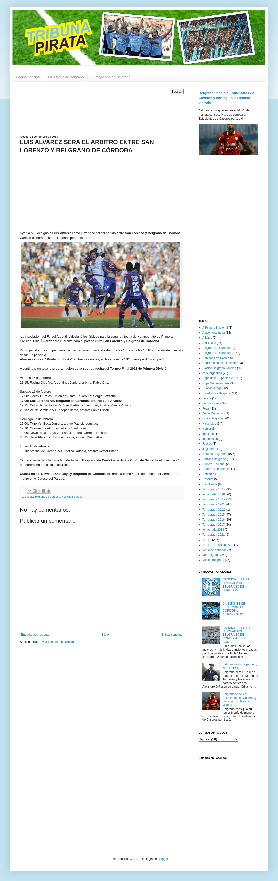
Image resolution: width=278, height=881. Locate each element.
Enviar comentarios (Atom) (56, 642)
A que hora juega (213, 332)
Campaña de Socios (215, 358)
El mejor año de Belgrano (111, 77)
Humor (206, 428)
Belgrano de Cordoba (47, 496)
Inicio (105, 634)
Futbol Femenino (213, 413)
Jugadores (209, 449)
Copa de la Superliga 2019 (220, 378)
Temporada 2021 (213, 534)
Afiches (207, 337)
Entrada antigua (171, 634)
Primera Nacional (213, 464)
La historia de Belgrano (66, 77)
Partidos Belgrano (214, 459)
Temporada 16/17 (213, 489)
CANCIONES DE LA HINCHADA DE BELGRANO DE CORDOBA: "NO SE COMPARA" (236, 635)
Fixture (206, 398)
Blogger (163, 859)
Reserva (207, 479)
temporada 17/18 (213, 494)
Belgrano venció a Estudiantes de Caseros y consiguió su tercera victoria (226, 98)
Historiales (209, 423)
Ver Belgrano (210, 555)
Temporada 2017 (213, 524)
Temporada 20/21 (213, 509)
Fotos (206, 408)
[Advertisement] (101, 114)
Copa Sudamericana (215, 383)
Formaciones (210, 403)
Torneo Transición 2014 (217, 545)
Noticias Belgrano (72, 496)
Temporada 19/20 (213, 504)
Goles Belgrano (212, 418)
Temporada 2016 (213, 519)
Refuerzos (209, 474)
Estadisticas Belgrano (216, 393)
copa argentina (212, 373)
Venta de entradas (214, 550)
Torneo (206, 540)
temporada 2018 (213, 529)
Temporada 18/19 (213, 499)
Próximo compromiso (216, 469)
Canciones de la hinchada (219, 363)
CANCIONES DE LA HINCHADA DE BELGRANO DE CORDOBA (236, 585)
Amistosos (209, 343)
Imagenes (208, 434)
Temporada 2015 (213, 514)
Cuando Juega (212, 388)
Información (210, 438)
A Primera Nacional (215, 327)
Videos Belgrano (213, 560)
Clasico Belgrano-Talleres (219, 368)
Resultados (209, 484)
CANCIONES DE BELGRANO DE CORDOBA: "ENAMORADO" (234, 609)
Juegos (207, 443)
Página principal (28, 77)
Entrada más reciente (35, 634)
